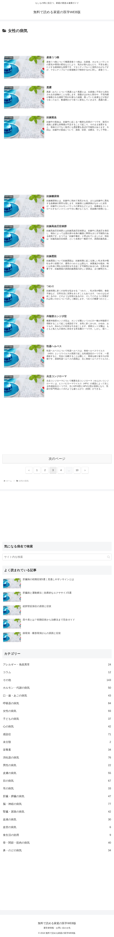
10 (77, 470)
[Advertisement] (57, 42)
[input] (57, 557)
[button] (108, 556)
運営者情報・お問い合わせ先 (57, 927)
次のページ (57, 458)
